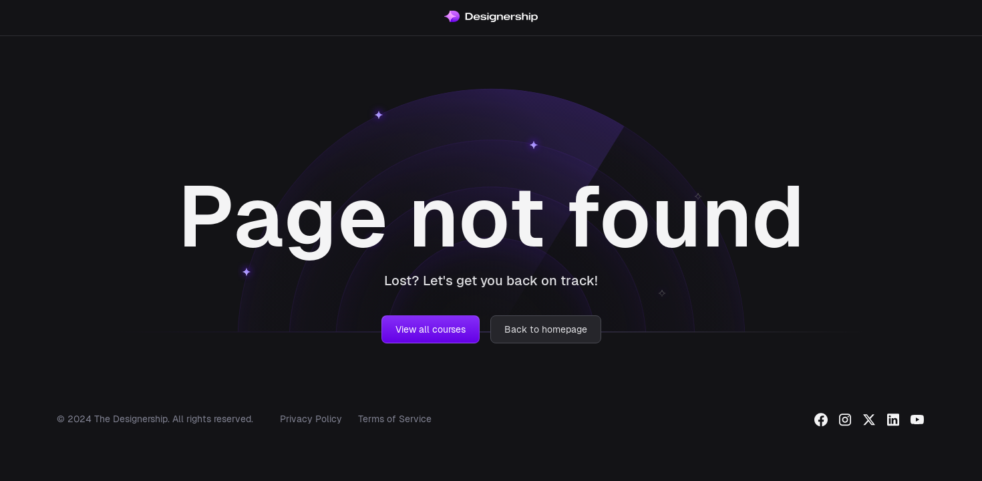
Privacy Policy (311, 419)
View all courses (430, 329)
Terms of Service (395, 419)
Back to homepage (545, 329)
